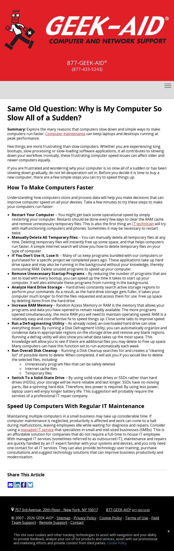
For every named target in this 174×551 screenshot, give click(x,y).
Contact (77, 522)
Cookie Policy (110, 517)
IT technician (143, 223)
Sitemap (63, 517)
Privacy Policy (85, 517)
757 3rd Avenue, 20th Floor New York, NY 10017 (56, 509)
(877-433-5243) (87, 69)
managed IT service (37, 429)
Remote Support (53, 522)
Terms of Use (136, 517)
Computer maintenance (65, 133)
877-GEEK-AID (85, 63)
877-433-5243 (141, 510)
